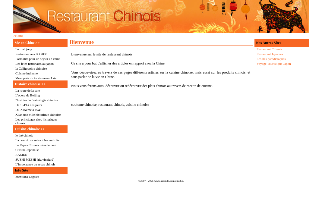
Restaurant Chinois (269, 49)
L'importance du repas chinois (35, 164)
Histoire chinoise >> (30, 84)
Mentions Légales (27, 176)
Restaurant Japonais (270, 54)
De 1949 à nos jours (28, 105)
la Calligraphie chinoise (31, 68)
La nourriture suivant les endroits (37, 140)
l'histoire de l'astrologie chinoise (36, 100)
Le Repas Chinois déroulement (35, 145)
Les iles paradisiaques (271, 59)
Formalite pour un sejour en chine (37, 59)
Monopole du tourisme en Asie (35, 78)
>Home (18, 35)
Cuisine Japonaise (27, 150)
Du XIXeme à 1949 (28, 110)
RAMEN (21, 154)
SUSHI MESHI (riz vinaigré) (34, 159)
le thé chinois (24, 135)
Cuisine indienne (26, 73)
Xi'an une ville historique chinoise (38, 114)
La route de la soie (27, 90)
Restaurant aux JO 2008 (31, 54)
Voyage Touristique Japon (274, 63)
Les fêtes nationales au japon (34, 63)
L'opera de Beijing (27, 95)
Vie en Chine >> (27, 43)
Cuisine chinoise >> (30, 129)
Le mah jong (23, 49)
